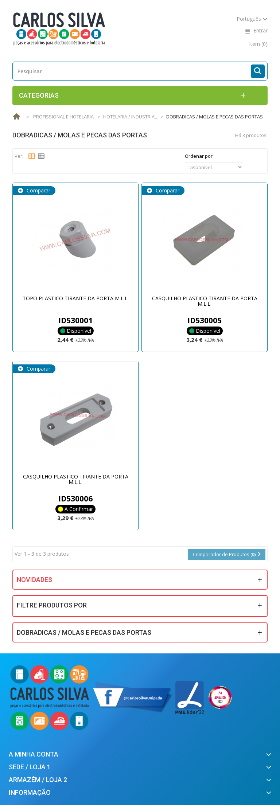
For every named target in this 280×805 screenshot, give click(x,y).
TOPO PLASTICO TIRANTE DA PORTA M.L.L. (76, 298)
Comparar (37, 190)
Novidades (34, 579)
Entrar (260, 30)
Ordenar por (199, 156)
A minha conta (33, 754)
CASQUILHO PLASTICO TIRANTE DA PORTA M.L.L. (204, 301)
